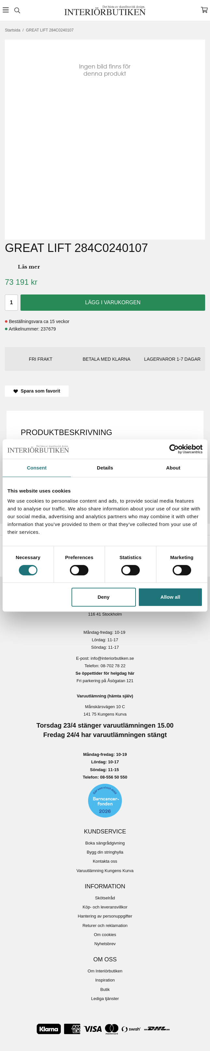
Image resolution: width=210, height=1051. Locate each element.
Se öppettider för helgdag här (104, 673)
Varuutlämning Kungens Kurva (104, 870)
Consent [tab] (37, 467)
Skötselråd (105, 897)
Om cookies (105, 934)
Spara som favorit (36, 391)
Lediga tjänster (105, 998)
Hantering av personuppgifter (105, 916)
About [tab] (173, 467)
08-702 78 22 (112, 665)
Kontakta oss (105, 861)
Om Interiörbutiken (105, 971)
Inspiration (105, 980)
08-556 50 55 (112, 777)
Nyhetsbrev (105, 943)
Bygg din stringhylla (105, 852)
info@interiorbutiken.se (112, 658)
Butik (105, 989)
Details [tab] (105, 467)
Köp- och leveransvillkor (105, 907)
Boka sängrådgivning (105, 843)
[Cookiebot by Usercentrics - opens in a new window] (174, 449)
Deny (104, 597)
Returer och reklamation (105, 925)
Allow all (170, 597)
